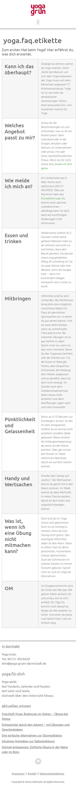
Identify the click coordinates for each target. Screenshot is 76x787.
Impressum (18, 773)
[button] (38, 22)
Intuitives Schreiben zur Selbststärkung (28, 741)
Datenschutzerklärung (52, 773)
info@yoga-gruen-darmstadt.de (24, 663)
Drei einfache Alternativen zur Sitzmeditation (32, 735)
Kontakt (32, 773)
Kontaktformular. (51, 198)
